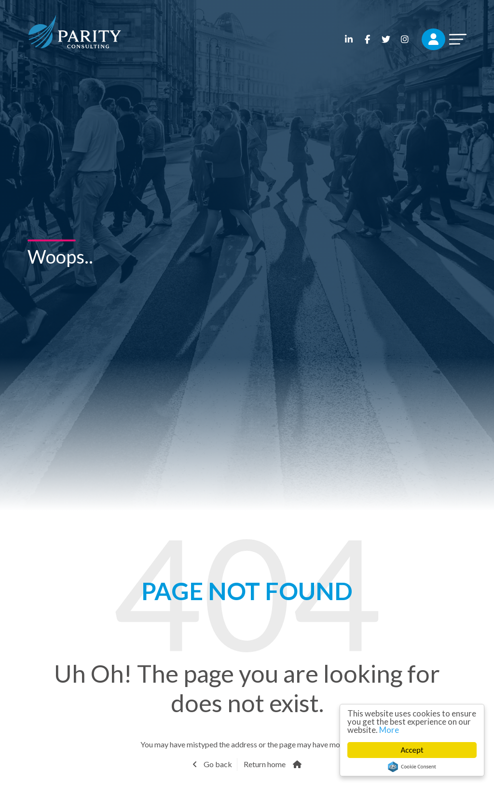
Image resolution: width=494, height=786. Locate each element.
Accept (412, 750)
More (389, 730)
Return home (265, 764)
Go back (217, 764)
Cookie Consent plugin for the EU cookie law (412, 766)
